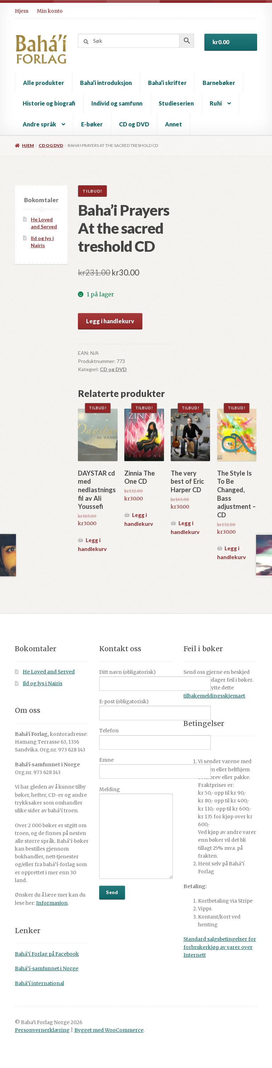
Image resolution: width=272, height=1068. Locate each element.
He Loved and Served (49, 672)
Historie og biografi (49, 103)
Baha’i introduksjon (106, 82)
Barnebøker (219, 82)
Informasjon (52, 903)
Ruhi (216, 103)
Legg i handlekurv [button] (92, 544)
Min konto (50, 11)
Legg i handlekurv (110, 321)
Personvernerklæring (42, 1030)
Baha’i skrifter (167, 82)
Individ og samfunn (116, 103)
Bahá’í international (39, 984)
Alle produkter (43, 82)
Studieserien (176, 103)
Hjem (21, 11)
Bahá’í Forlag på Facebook (47, 954)
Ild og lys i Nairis (42, 684)
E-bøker (92, 124)
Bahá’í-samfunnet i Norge (46, 969)
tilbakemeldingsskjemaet (214, 696)
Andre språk (39, 124)
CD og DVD (134, 124)
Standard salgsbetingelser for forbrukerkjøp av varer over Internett (219, 947)
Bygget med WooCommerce (108, 1030)
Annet (173, 124)
